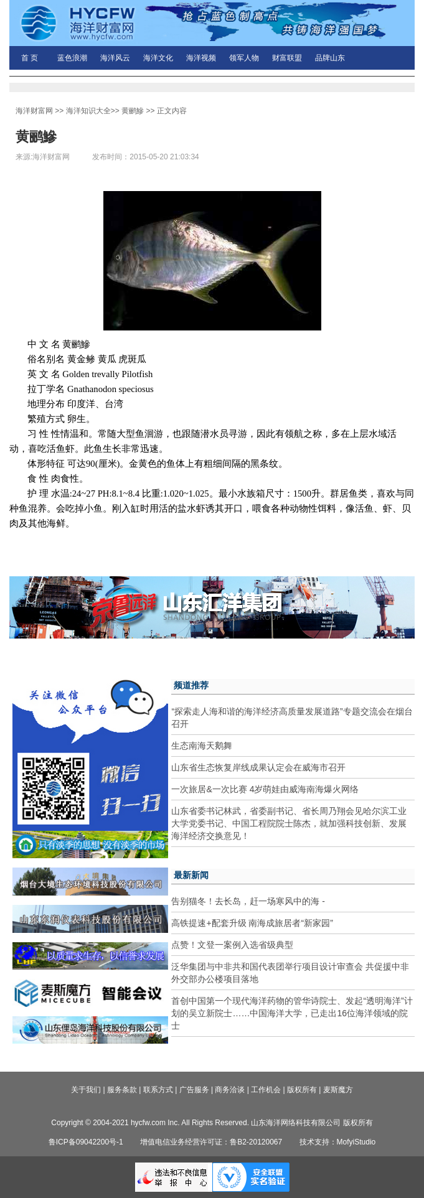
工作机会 (266, 1089)
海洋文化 (158, 58)
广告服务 (194, 1089)
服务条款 (122, 1089)
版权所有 (302, 1089)
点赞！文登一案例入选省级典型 (232, 945)
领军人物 (244, 58)
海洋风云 (115, 58)
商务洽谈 (230, 1089)
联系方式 (158, 1089)
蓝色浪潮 (72, 58)
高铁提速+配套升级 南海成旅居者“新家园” (251, 923)
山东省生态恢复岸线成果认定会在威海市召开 (258, 767)
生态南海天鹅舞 (201, 746)
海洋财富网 (34, 110)
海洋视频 (201, 58)
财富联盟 (287, 58)
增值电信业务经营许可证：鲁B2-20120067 (211, 1142)
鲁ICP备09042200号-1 (86, 1142)
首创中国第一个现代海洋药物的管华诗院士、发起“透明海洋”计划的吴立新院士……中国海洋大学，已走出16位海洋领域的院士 (291, 1013)
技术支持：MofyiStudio (337, 1142)
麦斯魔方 (338, 1089)
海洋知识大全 (88, 110)
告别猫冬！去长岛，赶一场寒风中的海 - (248, 901)
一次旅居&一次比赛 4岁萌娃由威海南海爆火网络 (265, 789)
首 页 (29, 58)
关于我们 (86, 1089)
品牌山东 (330, 58)
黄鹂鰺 (132, 110)
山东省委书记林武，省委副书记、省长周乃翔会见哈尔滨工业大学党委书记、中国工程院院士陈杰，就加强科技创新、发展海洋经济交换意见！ (289, 823)
